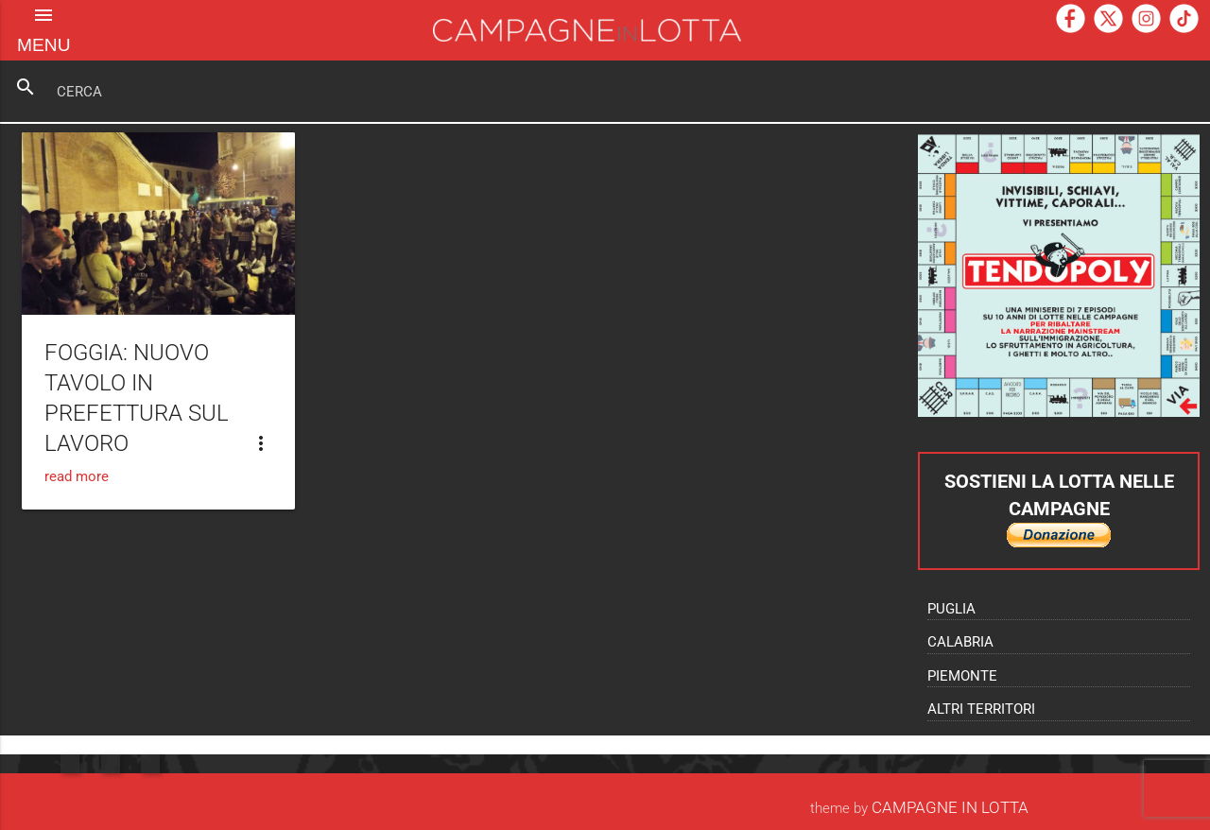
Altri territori (981, 709)
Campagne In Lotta (950, 808)
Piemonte (962, 675)
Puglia (951, 608)
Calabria (960, 641)
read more (76, 476)
